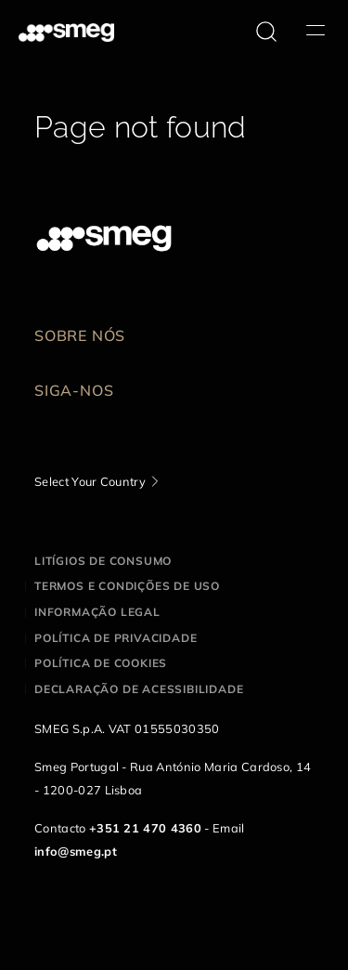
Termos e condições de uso (127, 586)
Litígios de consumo (103, 561)
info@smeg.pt (75, 851)
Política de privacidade (115, 638)
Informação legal (97, 612)
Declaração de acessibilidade (138, 689)
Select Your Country (90, 481)
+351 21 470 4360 (145, 827)
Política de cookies (100, 663)
